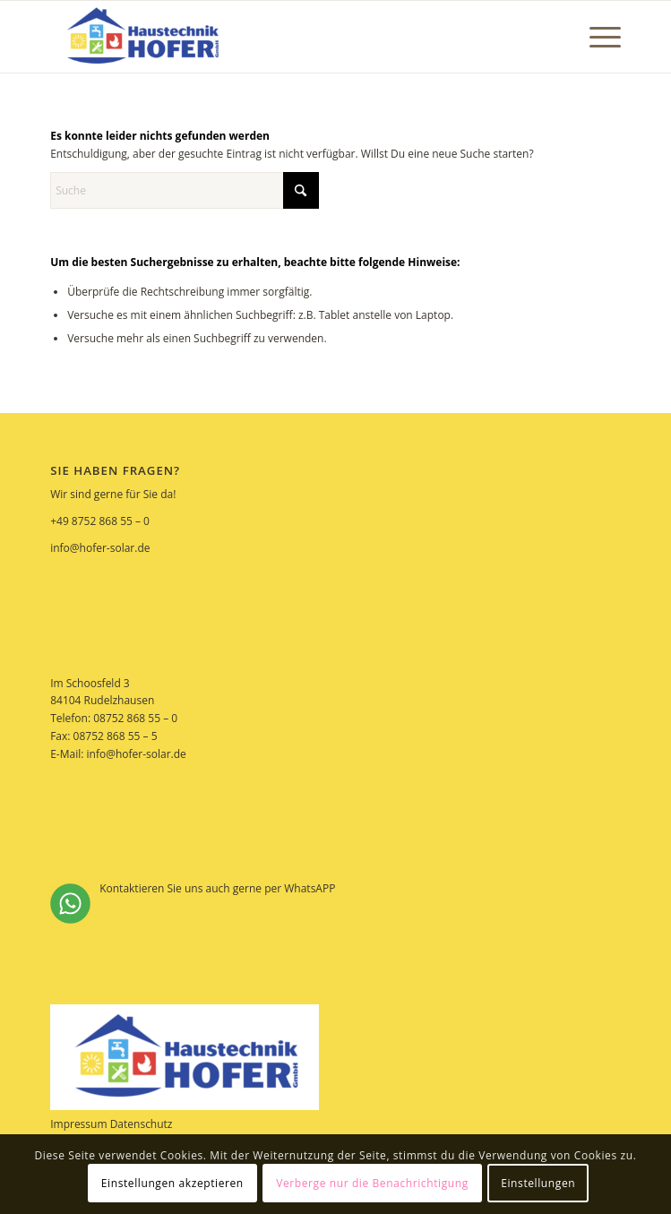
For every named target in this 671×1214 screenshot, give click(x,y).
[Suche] (184, 190)
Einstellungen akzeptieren (172, 1183)
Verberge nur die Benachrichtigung (372, 1183)
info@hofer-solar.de (100, 547)
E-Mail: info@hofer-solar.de (118, 754)
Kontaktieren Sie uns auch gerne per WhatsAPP (192, 902)
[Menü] (596, 37)
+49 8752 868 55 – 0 (100, 521)
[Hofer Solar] (278, 37)
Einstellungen (538, 1183)
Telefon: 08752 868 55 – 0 (113, 718)
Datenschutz (141, 1124)
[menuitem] (596, 37)
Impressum (78, 1124)
